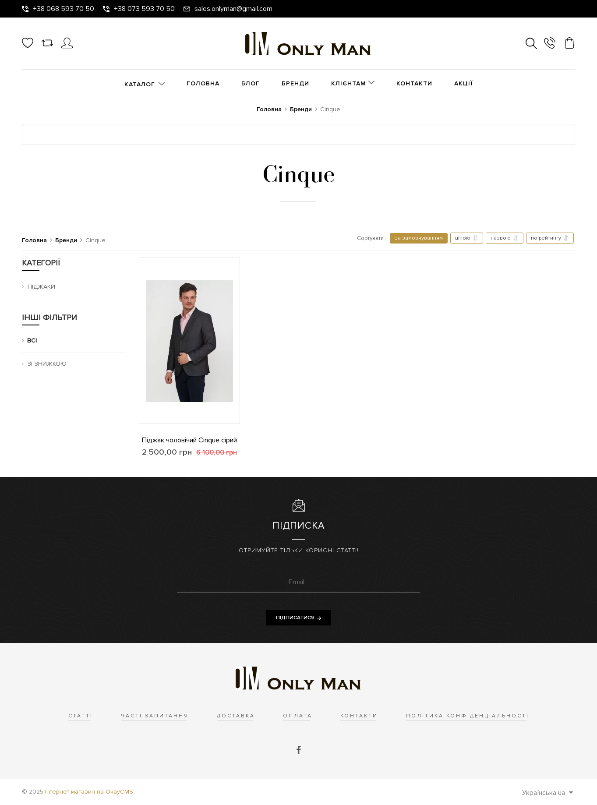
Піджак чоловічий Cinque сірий (189, 440)
